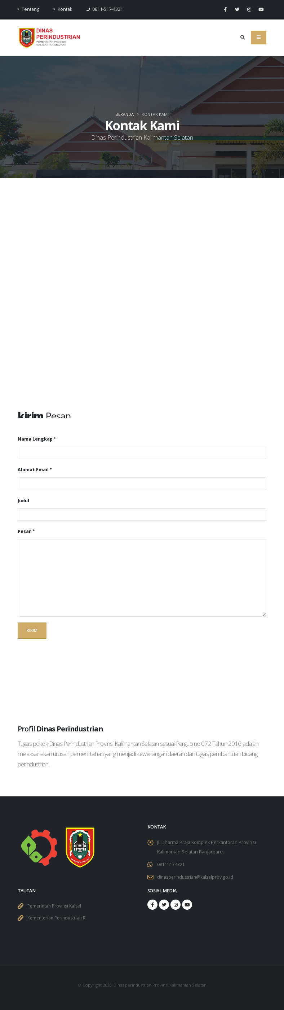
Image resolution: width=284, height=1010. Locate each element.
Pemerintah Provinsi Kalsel (56, 906)
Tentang (28, 9)
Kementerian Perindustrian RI (59, 918)
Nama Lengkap (35, 439)
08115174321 (171, 864)
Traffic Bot (38, 930)
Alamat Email (33, 470)
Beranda (124, 114)
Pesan (25, 531)
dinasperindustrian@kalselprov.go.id (196, 877)
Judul (23, 501)
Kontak (62, 9)
